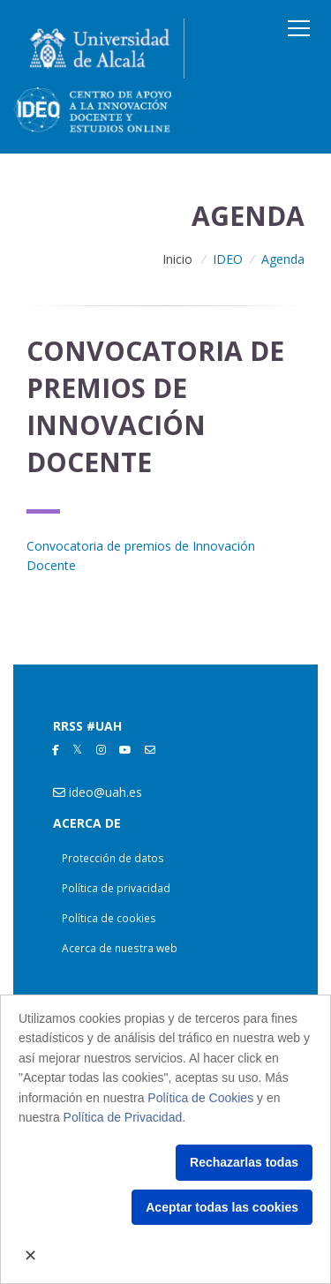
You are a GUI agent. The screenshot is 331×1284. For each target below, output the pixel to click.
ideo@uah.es (105, 792)
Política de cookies (109, 918)
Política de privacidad (116, 888)
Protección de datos (113, 858)
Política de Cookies (200, 1098)
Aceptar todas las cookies (222, 1207)
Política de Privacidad (123, 1117)
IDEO (228, 259)
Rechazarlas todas (244, 1162)
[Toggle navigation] (299, 28)
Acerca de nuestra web (119, 948)
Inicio (177, 259)
